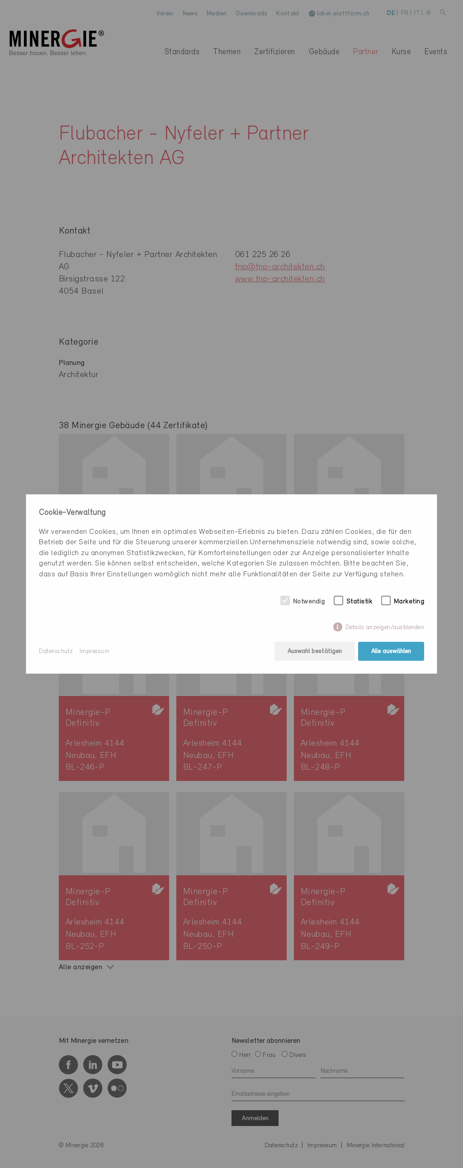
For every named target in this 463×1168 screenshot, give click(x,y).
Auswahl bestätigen (315, 651)
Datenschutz (56, 651)
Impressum (95, 651)
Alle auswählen (391, 651)
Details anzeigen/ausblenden (385, 627)
